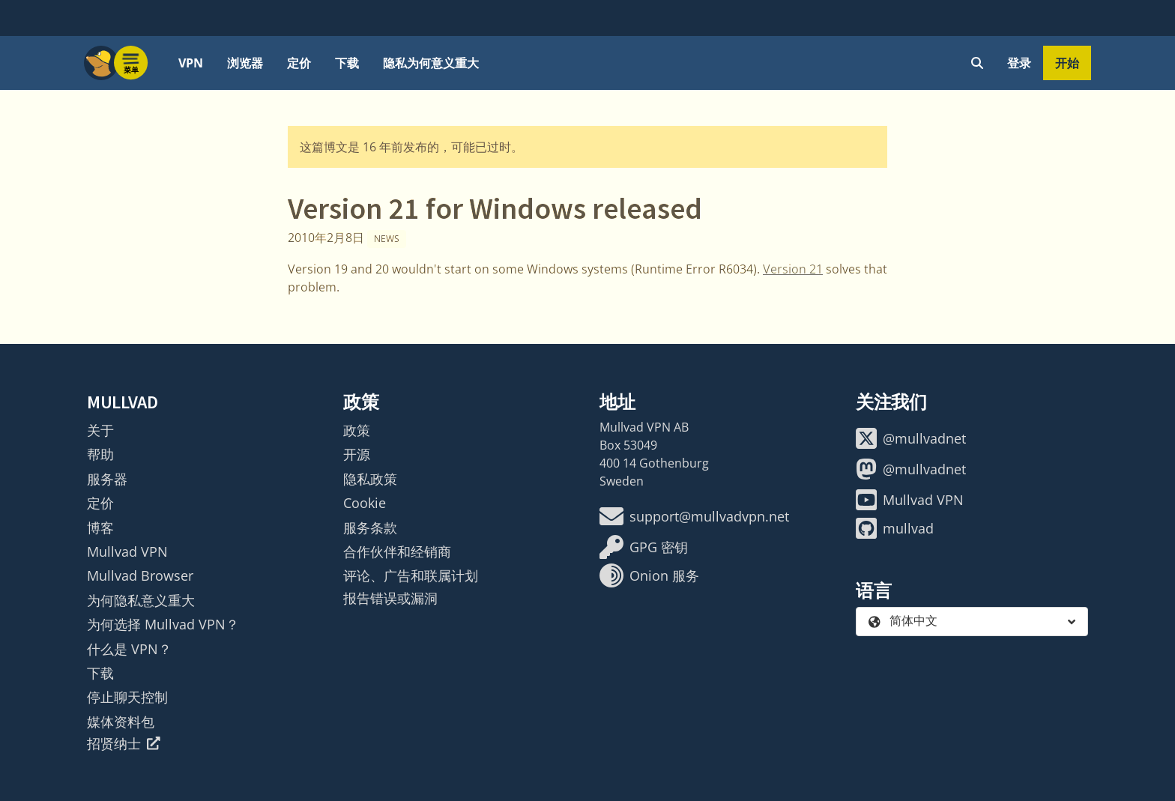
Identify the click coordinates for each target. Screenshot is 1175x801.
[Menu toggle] (131, 63)
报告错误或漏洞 (390, 598)
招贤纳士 (123, 743)
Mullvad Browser (140, 575)
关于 (100, 430)
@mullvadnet (911, 438)
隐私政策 (370, 479)
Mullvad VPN (127, 551)
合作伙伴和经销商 (397, 551)
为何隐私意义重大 (141, 600)
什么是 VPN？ (129, 649)
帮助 (100, 454)
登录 (1019, 63)
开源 (356, 454)
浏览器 (245, 63)
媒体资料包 (120, 722)
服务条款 (370, 527)
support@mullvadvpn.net (694, 516)
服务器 (107, 479)
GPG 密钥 (643, 547)
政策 (356, 430)
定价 (299, 63)
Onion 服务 (649, 575)
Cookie (364, 503)
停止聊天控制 (127, 697)
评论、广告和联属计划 (410, 575)
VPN (190, 63)
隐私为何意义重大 (431, 63)
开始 (1067, 63)
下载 (347, 63)
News (386, 238)
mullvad (895, 528)
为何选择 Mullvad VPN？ (163, 624)
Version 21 (793, 269)
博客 (100, 527)
